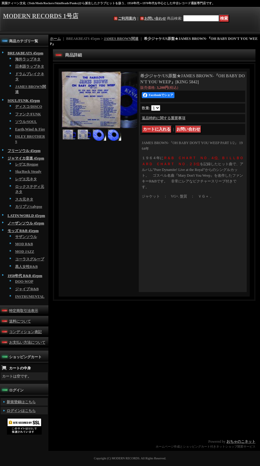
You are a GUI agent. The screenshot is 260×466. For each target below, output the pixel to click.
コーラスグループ (29, 259)
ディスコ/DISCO (28, 106)
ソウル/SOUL (26, 122)
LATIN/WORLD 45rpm (26, 216)
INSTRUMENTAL (29, 296)
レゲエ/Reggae (26, 164)
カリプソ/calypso (28, 206)
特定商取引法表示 (23, 311)
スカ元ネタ (24, 199)
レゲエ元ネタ (26, 179)
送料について (20, 321)
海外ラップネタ (28, 59)
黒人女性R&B (26, 267)
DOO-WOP (24, 281)
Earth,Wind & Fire (30, 129)
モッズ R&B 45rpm (23, 231)
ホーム (55, 39)
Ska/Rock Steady (28, 171)
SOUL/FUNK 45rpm (24, 100)
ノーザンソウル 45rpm (26, 223)
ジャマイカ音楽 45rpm (26, 158)
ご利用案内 (127, 18)
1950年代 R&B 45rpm (25, 276)
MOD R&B (24, 244)
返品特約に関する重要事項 (163, 118)
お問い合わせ (155, 18)
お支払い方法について (27, 342)
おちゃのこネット (240, 441)
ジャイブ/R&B (27, 289)
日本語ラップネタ (29, 66)
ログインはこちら (21, 411)
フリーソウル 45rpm (24, 151)
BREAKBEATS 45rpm (25, 53)
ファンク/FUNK (28, 114)
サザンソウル (26, 237)
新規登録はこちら (21, 402)
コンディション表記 (25, 332)
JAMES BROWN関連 (121, 39)
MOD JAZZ (24, 251)
